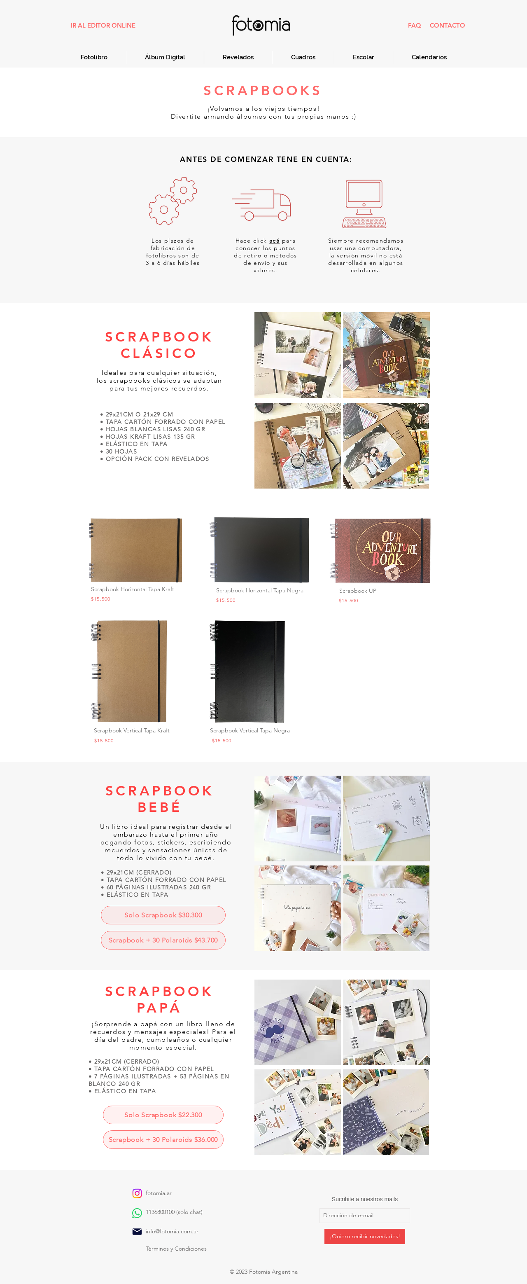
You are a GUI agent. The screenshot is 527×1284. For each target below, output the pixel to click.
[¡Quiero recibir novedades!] (364, 1236)
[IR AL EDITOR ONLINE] (102, 25)
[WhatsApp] (137, 1213)
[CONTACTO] (447, 25)
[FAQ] (414, 25)
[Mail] (137, 1232)
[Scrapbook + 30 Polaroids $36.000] (163, 1139)
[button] (274, 240)
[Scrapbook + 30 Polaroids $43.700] (163, 940)
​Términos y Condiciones (176, 1248)
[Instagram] (137, 1193)
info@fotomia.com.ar (172, 1231)
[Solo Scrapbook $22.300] (163, 1115)
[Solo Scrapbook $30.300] (163, 915)
